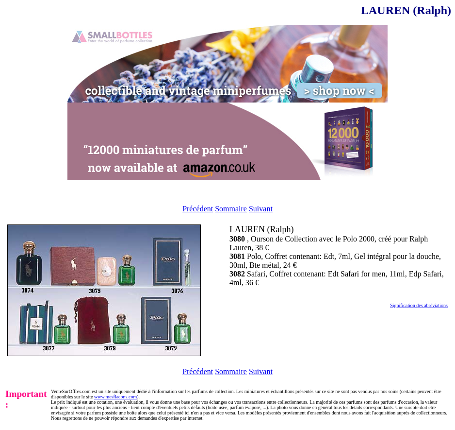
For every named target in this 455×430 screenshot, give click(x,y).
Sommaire (231, 209)
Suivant (261, 209)
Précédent (197, 209)
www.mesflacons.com (115, 396)
